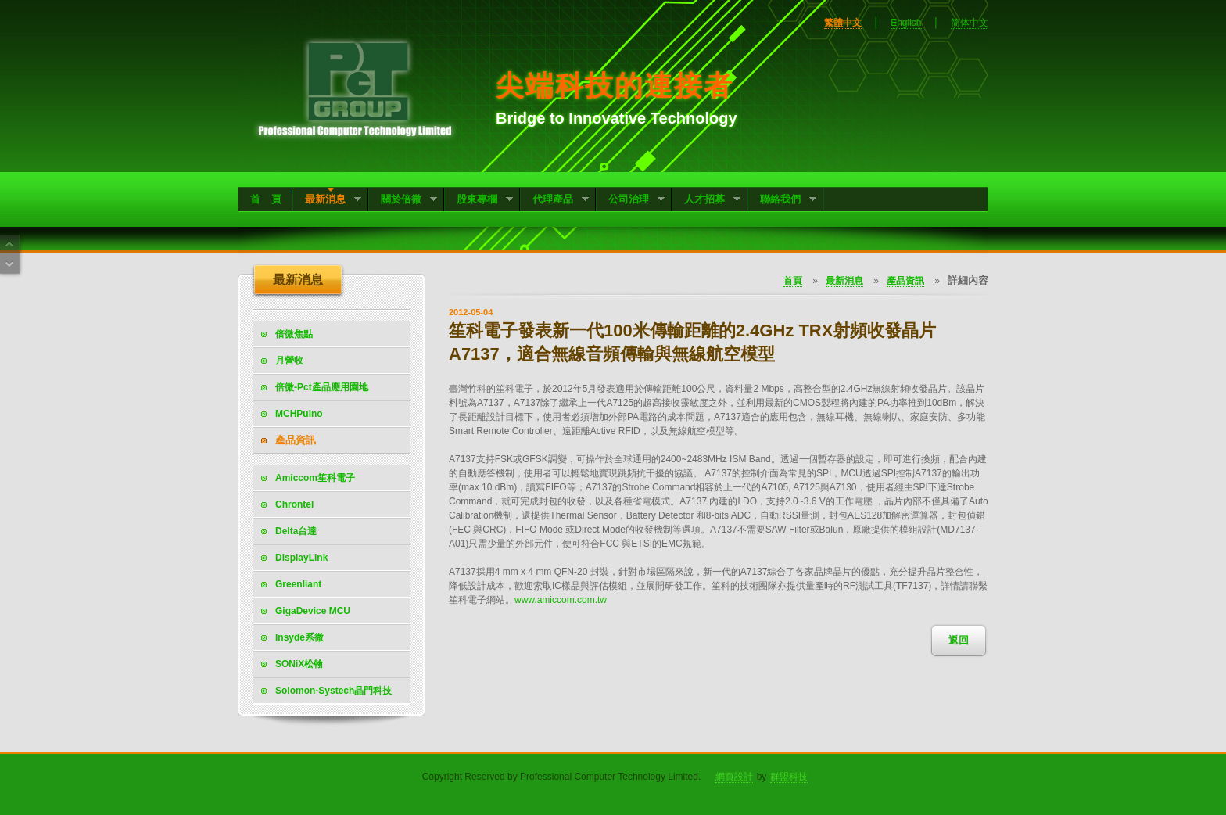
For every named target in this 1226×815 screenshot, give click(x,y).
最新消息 (327, 200)
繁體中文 (843, 22)
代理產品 (555, 200)
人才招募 (706, 200)
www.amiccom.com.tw (560, 599)
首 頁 (265, 199)
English (906, 22)
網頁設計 (734, 776)
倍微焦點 (294, 334)
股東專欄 (479, 200)
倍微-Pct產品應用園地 (321, 387)
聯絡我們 (782, 200)
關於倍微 (403, 200)
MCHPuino (299, 413)
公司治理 (631, 200)
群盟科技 (789, 776)
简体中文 (969, 22)
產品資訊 (295, 440)
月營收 (289, 360)
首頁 (792, 280)
